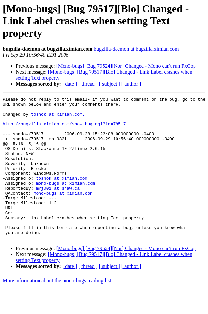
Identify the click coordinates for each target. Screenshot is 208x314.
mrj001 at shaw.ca (58, 207)
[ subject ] (109, 84)
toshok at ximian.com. (58, 118)
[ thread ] (88, 84)
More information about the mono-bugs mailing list (57, 308)
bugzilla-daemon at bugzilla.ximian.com (136, 49)
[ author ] (131, 84)
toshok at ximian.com (61, 195)
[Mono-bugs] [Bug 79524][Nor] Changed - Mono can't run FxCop (126, 66)
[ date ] (69, 84)
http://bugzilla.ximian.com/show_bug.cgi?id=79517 (64, 130)
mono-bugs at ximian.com (65, 201)
